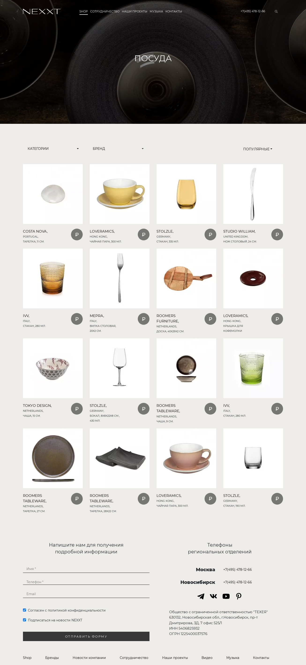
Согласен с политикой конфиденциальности (64, 610)
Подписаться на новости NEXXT (52, 620)
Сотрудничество (104, 11)
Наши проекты (134, 11)
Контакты (173, 11)
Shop (83, 11)
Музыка (156, 11)
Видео (207, 658)
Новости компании (89, 658)
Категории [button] (38, 149)
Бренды (52, 658)
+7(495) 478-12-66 (253, 11)
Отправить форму (86, 636)
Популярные (257, 149)
